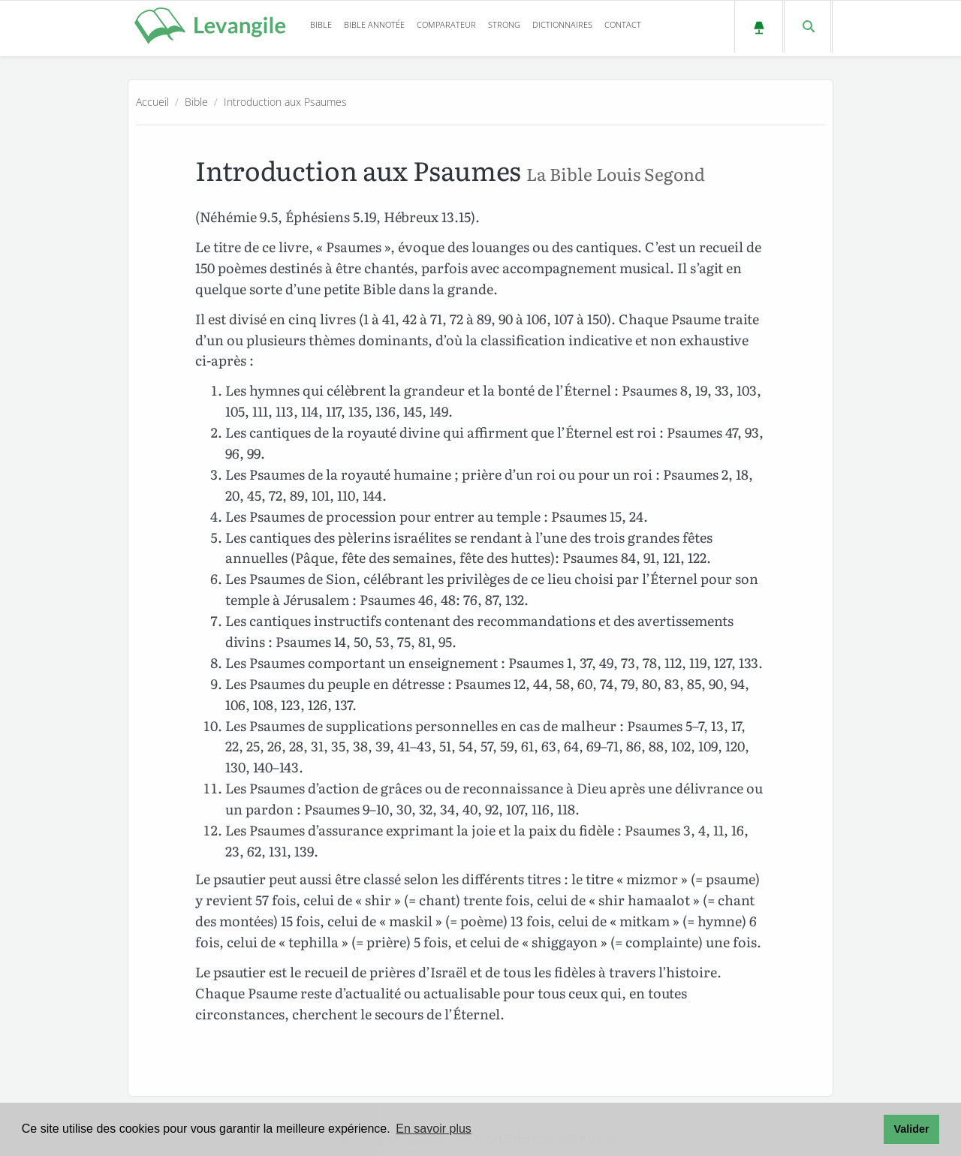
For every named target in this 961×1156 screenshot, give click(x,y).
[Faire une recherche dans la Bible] (807, 27)
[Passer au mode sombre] (758, 27)
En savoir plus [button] (433, 1128)
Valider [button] (911, 1129)
